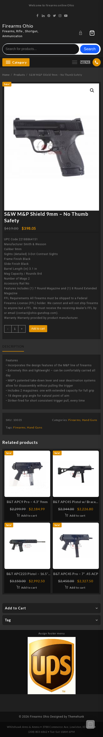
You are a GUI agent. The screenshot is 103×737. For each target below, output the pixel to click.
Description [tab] (13, 346)
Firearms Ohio (17, 26)
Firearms (74, 420)
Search (90, 49)
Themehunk (76, 716)
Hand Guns (89, 420)
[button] (92, 90)
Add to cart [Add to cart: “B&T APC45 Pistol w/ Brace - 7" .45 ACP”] (78, 515)
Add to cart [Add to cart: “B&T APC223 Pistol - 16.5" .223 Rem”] (29, 587)
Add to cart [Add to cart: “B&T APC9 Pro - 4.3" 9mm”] (29, 515)
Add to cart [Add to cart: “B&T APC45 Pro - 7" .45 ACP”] (78, 587)
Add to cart (38, 328)
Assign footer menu (51, 633)
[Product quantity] (14, 328)
